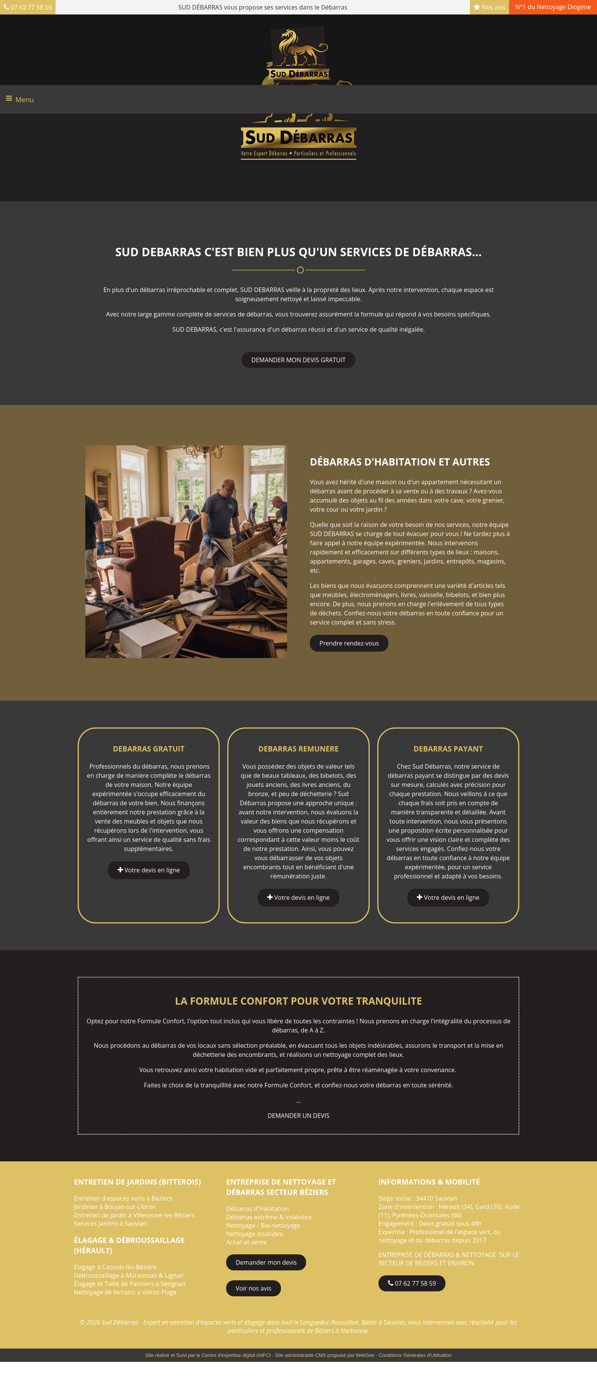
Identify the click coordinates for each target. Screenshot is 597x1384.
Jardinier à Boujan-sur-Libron (115, 1207)
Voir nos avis (253, 1288)
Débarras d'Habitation (257, 1208)
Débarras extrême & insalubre (269, 1217)
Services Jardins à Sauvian (110, 1223)
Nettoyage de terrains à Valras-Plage (125, 1292)
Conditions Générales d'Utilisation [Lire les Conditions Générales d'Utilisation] (415, 1355)
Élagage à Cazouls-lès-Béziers (115, 1267)
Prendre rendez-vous (349, 643)
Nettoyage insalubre (254, 1234)
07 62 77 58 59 (28, 7)
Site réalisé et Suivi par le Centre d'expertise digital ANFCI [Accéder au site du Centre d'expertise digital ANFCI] (208, 1355)
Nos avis (489, 7)
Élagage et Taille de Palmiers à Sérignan (129, 1284)
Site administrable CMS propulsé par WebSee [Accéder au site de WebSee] (325, 1355)
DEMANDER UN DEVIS (299, 1115)
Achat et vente (246, 1242)
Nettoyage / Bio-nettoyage (263, 1225)
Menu (25, 99)
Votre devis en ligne (149, 870)
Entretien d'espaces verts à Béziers (123, 1198)
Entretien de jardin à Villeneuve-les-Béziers (134, 1215)
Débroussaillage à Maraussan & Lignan (129, 1275)
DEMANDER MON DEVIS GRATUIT (298, 360)
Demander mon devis (266, 1262)
